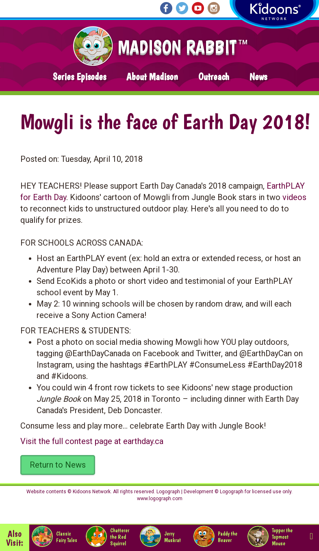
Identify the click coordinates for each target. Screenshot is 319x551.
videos (294, 197)
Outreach (213, 77)
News (258, 77)
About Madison (152, 77)
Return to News (58, 465)
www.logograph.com (159, 498)
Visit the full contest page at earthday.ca (91, 441)
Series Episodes (79, 77)
